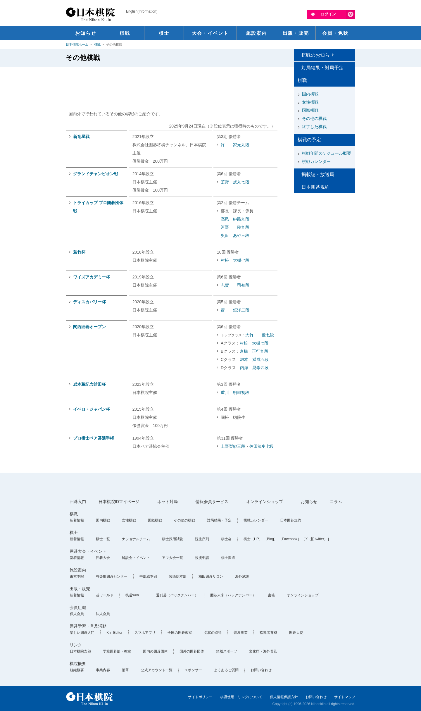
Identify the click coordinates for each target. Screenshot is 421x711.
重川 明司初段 (235, 392)
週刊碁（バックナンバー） (177, 595)
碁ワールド (104, 595)
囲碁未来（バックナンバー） (233, 595)
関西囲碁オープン (89, 326)
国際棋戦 (310, 110)
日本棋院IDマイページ (119, 501)
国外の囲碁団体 (192, 651)
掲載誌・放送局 (317, 174)
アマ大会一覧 (172, 558)
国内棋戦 (310, 94)
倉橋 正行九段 (254, 351)
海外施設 (242, 576)
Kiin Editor (114, 633)
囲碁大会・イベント (88, 551)
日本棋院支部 (80, 651)
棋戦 (97, 44)
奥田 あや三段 (235, 235)
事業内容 (103, 670)
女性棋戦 (310, 102)
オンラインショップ (264, 501)
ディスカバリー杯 (89, 301)
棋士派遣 (228, 558)
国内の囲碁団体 (155, 651)
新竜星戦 (81, 136)
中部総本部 (148, 576)
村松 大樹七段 (235, 260)
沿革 (125, 670)
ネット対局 (167, 501)
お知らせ (309, 501)
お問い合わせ (261, 670)
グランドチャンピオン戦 (95, 173)
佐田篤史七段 (261, 446)
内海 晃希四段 (254, 367)
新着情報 (77, 520)
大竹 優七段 (259, 335)
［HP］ (257, 539)
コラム (336, 501)
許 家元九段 (235, 144)
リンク (76, 645)
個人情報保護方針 (284, 697)
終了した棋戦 (314, 126)
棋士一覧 (103, 539)
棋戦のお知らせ (317, 55)
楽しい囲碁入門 (82, 633)
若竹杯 (79, 252)
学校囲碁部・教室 (117, 651)
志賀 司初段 (235, 285)
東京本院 (77, 576)
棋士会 (226, 539)
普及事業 (241, 633)
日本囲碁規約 (315, 187)
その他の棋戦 (314, 118)
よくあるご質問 (226, 670)
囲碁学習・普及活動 (88, 626)
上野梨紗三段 (233, 446)
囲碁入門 (78, 501)
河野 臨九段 (235, 227)
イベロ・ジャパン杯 (91, 409)
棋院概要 (78, 663)
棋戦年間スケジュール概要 (326, 153)
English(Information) (141, 11)
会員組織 (78, 607)
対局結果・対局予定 (322, 67)
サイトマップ (344, 697)
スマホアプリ (145, 633)
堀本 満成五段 (254, 359)
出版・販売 (80, 588)
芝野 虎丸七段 (235, 182)
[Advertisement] (173, 86)
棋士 (74, 532)
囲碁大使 (296, 633)
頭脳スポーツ (226, 651)
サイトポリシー (200, 697)
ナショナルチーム (136, 539)
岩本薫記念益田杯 (89, 384)
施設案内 (78, 570)
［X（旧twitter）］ (316, 539)
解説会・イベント (136, 558)
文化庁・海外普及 (263, 651)
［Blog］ (270, 539)
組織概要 (77, 670)
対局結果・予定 (219, 520)
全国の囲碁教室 (180, 633)
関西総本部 (178, 576)
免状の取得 (213, 633)
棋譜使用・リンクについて (241, 697)
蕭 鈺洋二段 (235, 310)
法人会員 (103, 614)
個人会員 (77, 614)
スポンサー (193, 670)
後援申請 (202, 558)
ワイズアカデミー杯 (91, 277)
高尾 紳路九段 (235, 219)
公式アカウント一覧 (156, 670)
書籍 (271, 595)
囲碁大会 (103, 558)
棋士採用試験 (172, 539)
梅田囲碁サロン (211, 576)
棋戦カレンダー (316, 161)
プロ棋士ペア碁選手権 (93, 438)
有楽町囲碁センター (111, 576)
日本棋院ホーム (77, 44)
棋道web (132, 595)
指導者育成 (268, 633)
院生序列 (202, 539)
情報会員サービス (212, 501)
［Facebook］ (289, 539)
